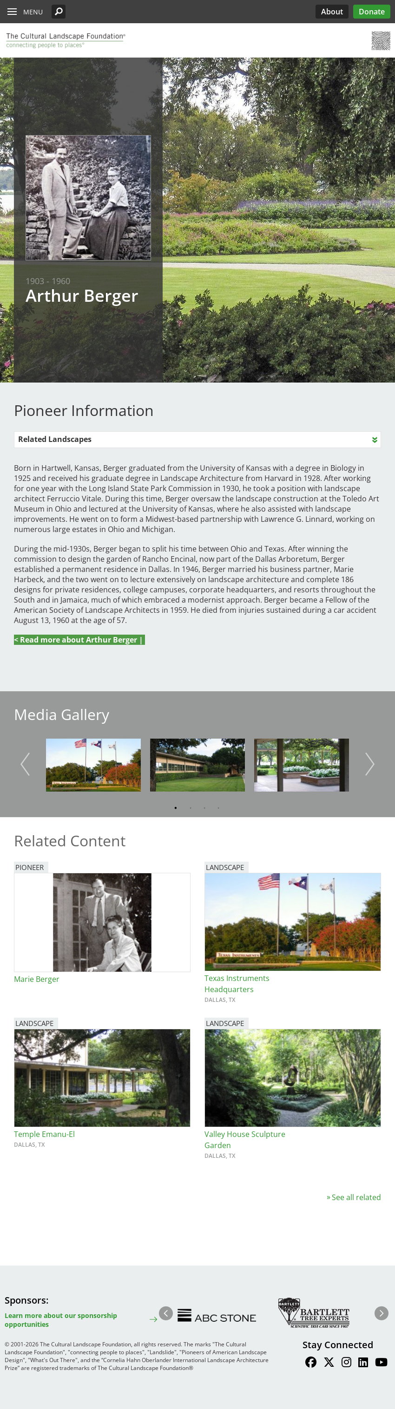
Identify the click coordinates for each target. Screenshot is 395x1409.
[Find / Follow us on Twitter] (329, 1363)
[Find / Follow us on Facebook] (310, 1363)
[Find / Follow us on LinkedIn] (363, 1363)
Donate (372, 11)
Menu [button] (33, 11)
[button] (59, 12)
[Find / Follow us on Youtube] (381, 1363)
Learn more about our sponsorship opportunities (61, 1320)
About (332, 11)
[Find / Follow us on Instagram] (346, 1363)
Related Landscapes (55, 439)
